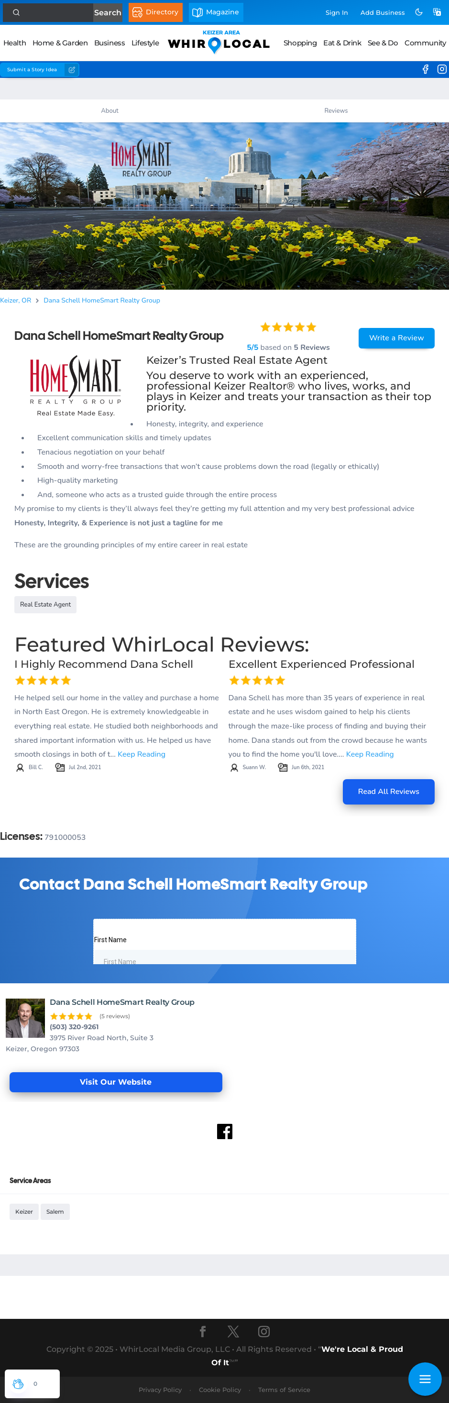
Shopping (300, 42)
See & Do (383, 42)
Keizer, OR (15, 300)
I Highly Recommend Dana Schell (103, 664)
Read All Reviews (388, 791)
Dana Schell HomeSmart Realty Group (102, 300)
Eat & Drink (342, 42)
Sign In (337, 12)
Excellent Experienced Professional (322, 664)
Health (14, 42)
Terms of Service (284, 1389)
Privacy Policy (160, 1389)
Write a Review (396, 338)
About (109, 111)
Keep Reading (141, 754)
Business (109, 42)
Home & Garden (60, 42)
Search (107, 12)
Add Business (383, 12)
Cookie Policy (220, 1389)
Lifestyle (145, 42)
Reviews (336, 111)
